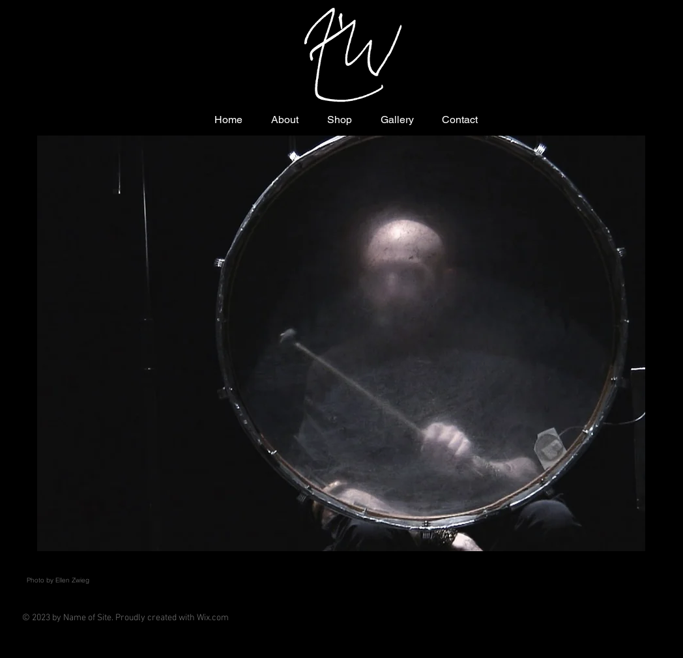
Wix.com (213, 617)
